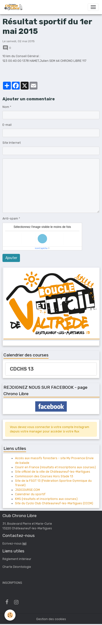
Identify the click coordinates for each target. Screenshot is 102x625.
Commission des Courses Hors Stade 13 (44, 476)
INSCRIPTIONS (12, 583)
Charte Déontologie (16, 567)
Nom (5, 107)
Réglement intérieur (16, 559)
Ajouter (11, 258)
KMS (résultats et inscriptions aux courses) (46, 499)
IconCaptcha (41, 248)
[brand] (14, 7)
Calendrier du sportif (30, 494)
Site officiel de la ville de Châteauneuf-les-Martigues (52, 471)
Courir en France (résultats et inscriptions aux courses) (55, 467)
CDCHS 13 (22, 369)
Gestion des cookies (51, 619)
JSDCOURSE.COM (27, 490)
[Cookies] (10, 615)
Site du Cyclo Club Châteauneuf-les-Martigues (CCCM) (54, 503)
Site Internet (11, 142)
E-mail (7, 125)
